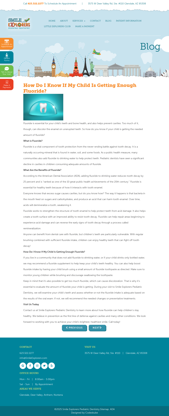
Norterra (58, 394)
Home (52, 21)
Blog (108, 21)
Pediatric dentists (109, 158)
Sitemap (104, 409)
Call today (114, 321)
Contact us (29, 310)
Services (77, 21)
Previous (76, 327)
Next (96, 327)
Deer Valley (36, 394)
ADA (112, 409)
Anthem (48, 394)
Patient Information (128, 21)
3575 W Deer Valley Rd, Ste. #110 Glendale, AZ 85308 (117, 3)
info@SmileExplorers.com (33, 358)
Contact (95, 21)
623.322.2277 (27, 353)
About (64, 21)
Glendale (24, 394)
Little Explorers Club (57, 26)
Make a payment (84, 26)
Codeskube (91, 412)
